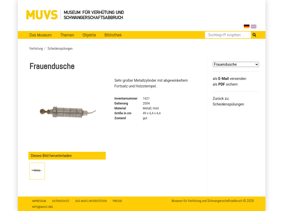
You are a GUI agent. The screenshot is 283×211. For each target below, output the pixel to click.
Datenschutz (60, 201)
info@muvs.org (42, 207)
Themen (67, 35)
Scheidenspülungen (59, 48)
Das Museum (40, 35)
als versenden (229, 79)
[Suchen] (228, 35)
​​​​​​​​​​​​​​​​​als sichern (225, 84)
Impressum (39, 201)
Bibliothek (113, 35)
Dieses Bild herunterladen (51, 156)
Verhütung (36, 48)
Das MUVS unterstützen (91, 201)
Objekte (89, 35)
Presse (117, 201)
